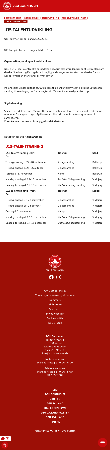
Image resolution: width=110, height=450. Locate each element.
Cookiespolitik (55, 318)
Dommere (55, 300)
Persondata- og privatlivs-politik (55, 431)
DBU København (55, 408)
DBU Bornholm (13, 18)
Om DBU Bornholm (55, 291)
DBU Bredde (55, 323)
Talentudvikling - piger (74, 18)
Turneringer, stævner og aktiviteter (55, 295)
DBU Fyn (55, 399)
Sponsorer (55, 309)
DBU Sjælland (55, 417)
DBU (55, 390)
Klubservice (55, 305)
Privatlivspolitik (55, 314)
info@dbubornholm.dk (55, 353)
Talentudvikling (50, 18)
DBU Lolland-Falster (55, 413)
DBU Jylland (55, 404)
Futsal (55, 422)
